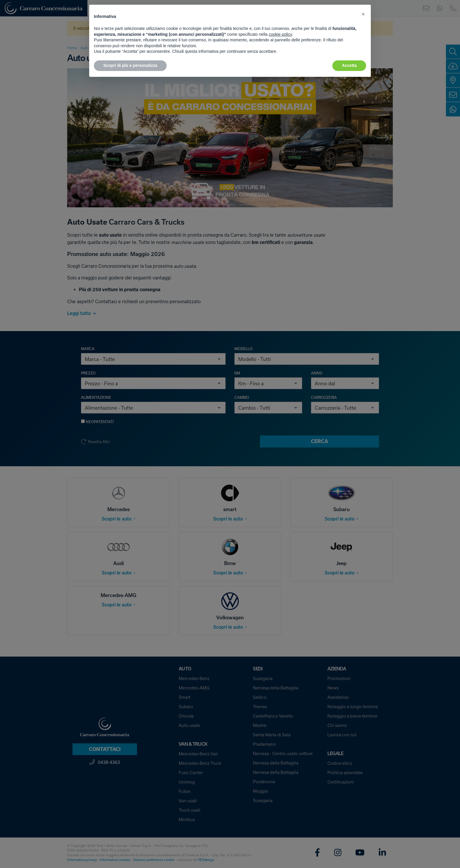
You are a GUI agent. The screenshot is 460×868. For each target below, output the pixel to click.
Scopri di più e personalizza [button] (130, 65)
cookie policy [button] (280, 34)
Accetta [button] (349, 65)
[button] (363, 14)
